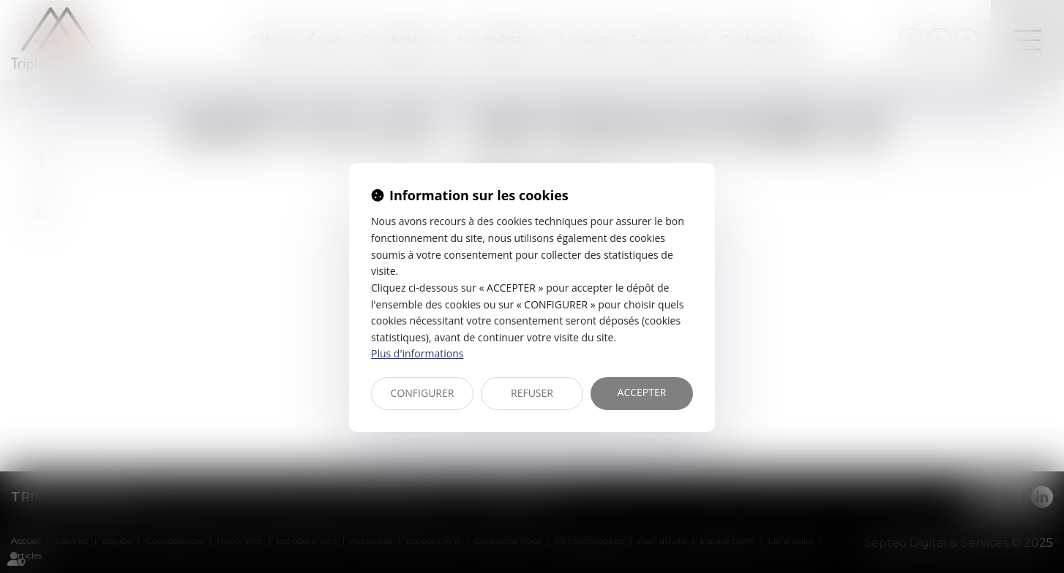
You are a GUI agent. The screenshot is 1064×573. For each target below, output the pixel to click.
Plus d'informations (417, 353)
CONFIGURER (422, 393)
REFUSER (532, 393)
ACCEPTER (642, 392)
